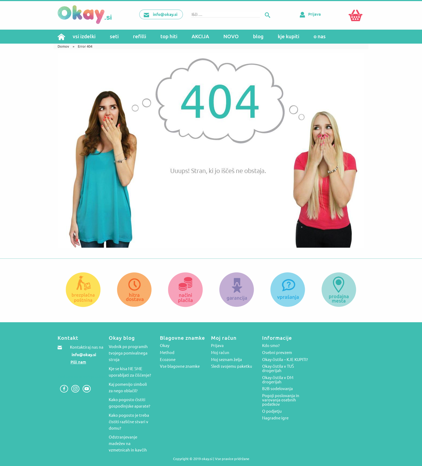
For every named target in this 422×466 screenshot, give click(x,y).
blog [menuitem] (258, 36)
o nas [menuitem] (320, 36)
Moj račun (220, 353)
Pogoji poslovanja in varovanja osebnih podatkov (280, 400)
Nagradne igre (275, 418)
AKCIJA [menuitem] (200, 36)
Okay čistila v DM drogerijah (277, 380)
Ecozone (167, 360)
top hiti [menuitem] (168, 36)
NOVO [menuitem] (231, 36)
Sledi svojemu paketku (231, 366)
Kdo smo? (271, 346)
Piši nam (78, 362)
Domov (63, 46)
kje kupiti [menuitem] (288, 36)
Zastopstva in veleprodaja (81, 376)
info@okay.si (84, 354)
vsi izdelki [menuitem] (84, 36)
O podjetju (272, 411)
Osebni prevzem (277, 353)
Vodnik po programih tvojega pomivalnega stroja (128, 353)
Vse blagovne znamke (180, 366)
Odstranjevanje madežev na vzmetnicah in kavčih (128, 443)
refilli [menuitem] (139, 36)
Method (167, 353)
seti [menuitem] (114, 36)
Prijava (309, 14)
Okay (164, 346)
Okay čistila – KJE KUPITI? (285, 360)
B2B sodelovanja (277, 389)
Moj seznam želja (226, 360)
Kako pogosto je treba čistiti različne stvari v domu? (129, 421)
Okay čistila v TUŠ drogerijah (278, 368)
